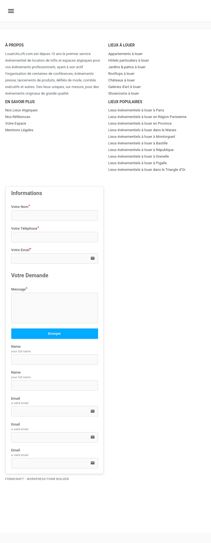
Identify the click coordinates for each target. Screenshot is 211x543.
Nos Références (17, 117)
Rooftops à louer (121, 74)
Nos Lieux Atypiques (21, 110)
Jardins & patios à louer (127, 67)
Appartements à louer (125, 54)
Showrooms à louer (123, 93)
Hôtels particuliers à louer (128, 60)
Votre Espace (15, 123)
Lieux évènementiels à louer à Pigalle (137, 163)
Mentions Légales (19, 130)
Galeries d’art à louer (124, 87)
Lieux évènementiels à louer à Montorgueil (141, 137)
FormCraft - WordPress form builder (37, 479)
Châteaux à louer (121, 80)
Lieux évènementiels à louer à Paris (136, 110)
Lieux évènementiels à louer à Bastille (138, 143)
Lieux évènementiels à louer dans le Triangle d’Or (146, 170)
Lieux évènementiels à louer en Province (140, 123)
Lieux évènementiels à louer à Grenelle (138, 156)
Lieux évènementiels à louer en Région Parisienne (147, 117)
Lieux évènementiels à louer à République (141, 150)
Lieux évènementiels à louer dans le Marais (142, 130)
